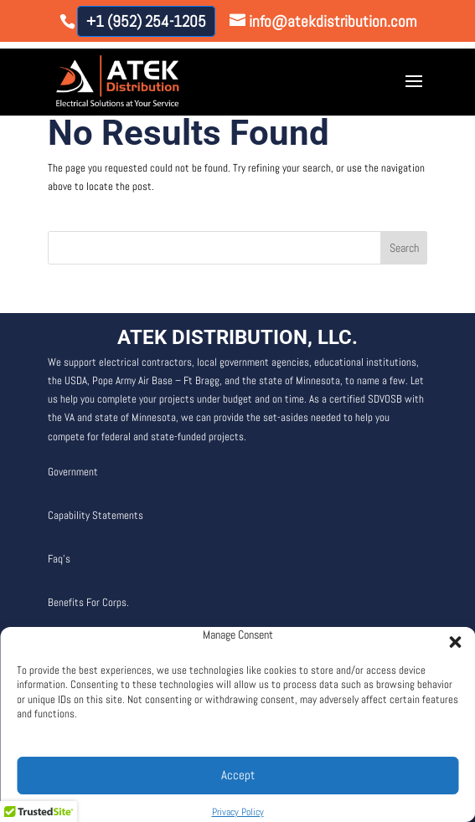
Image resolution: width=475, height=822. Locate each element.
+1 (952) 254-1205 (146, 21)
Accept (238, 775)
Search (404, 247)
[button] (449, 637)
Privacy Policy (238, 812)
